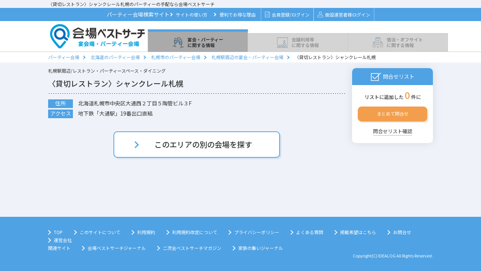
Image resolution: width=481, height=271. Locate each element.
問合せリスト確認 (392, 131)
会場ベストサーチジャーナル (117, 248)
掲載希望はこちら (358, 232)
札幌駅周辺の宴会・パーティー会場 (247, 57)
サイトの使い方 (191, 14)
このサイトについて (100, 232)
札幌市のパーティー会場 (175, 57)
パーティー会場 (63, 57)
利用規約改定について (194, 232)
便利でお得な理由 (237, 14)
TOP (58, 232)
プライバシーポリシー (256, 232)
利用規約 (146, 232)
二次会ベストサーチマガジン (192, 248)
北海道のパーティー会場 (115, 57)
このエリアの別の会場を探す (203, 144)
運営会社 (63, 240)
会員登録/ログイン (287, 14)
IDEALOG (387, 256)
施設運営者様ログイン (344, 14)
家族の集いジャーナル (260, 248)
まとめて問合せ (392, 113)
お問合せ (402, 232)
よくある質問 (309, 232)
